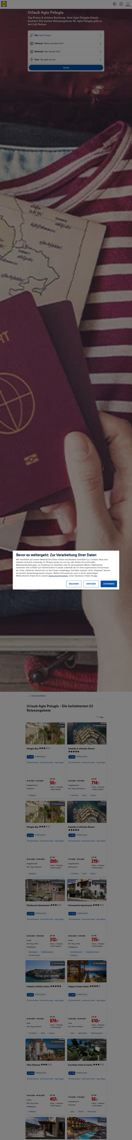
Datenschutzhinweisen (58, 576)
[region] (66, 570)
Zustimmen (108, 584)
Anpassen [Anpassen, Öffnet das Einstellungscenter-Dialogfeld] (91, 584)
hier (95, 576)
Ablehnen (74, 584)
